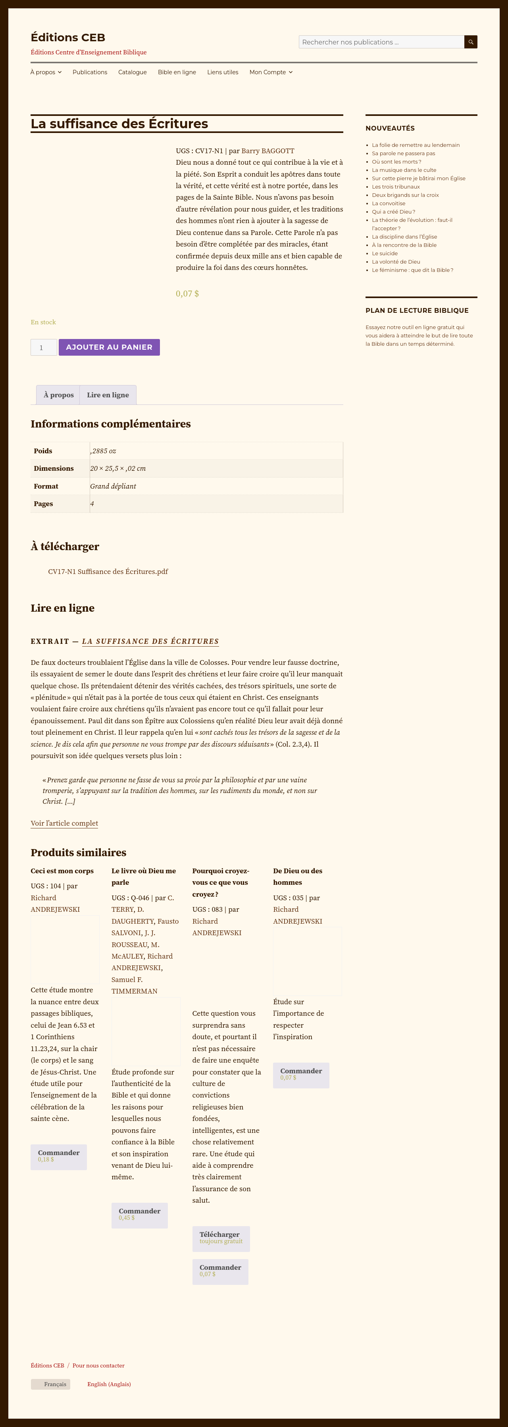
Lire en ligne (108, 395)
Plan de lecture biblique (417, 310)
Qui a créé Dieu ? (394, 211)
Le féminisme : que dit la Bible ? (413, 270)
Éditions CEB (68, 37)
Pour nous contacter (99, 1365)
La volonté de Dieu (396, 261)
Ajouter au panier (109, 347)
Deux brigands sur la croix (405, 195)
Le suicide (385, 253)
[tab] (59, 395)
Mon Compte (268, 72)
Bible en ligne (177, 72)
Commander (59, 1155)
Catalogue (132, 72)
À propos (43, 72)
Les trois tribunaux (396, 186)
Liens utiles (222, 72)
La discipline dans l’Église (404, 236)
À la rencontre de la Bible (404, 245)
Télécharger (221, 1237)
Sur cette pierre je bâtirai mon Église (419, 178)
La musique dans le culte (404, 170)
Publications (90, 72)
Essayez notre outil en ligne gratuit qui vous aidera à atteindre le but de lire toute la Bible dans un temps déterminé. (419, 335)
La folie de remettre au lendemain (416, 145)
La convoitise (389, 203)
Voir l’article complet (64, 823)
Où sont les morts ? (396, 161)
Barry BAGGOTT (267, 151)
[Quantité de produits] (44, 347)
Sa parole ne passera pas (403, 153)
